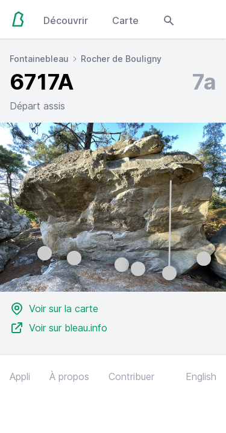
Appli (20, 376)
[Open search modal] (168, 19)
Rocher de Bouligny (121, 59)
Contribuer (131, 376)
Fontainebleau (39, 59)
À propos (69, 376)
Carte (125, 20)
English (201, 376)
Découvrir (65, 20)
